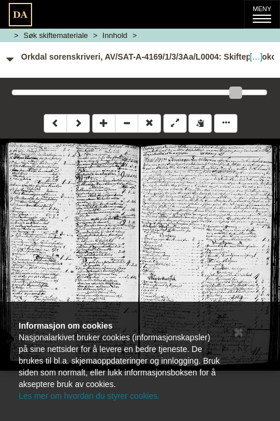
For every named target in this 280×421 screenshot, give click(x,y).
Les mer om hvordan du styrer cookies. (89, 396)
